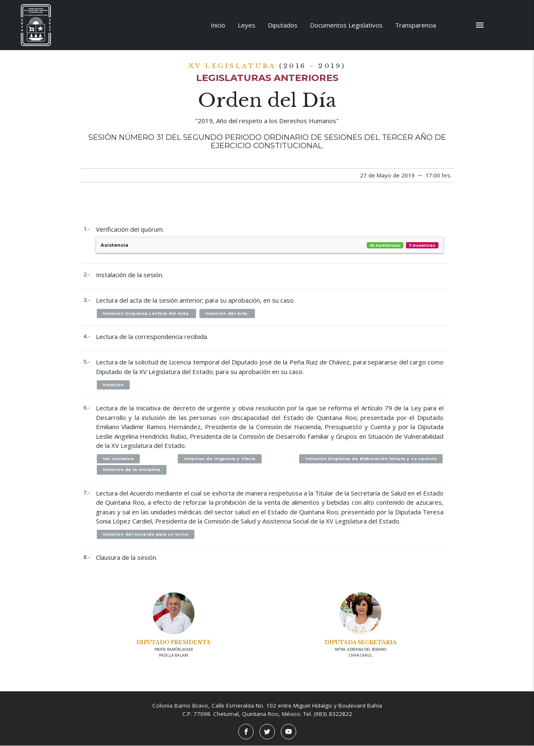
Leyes (246, 25)
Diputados (282, 25)
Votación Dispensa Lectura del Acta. (147, 313)
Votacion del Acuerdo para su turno (146, 534)
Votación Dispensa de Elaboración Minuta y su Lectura (370, 459)
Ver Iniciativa (118, 459)
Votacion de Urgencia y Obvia (219, 459)
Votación (113, 384)
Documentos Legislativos (346, 25)
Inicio (218, 25)
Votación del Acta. (228, 313)
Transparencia (415, 25)
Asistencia (270, 245)
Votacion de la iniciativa (132, 470)
